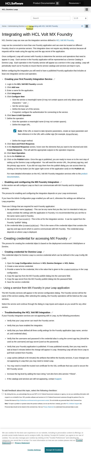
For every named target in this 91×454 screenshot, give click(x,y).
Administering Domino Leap (18, 26)
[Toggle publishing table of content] (86, 26)
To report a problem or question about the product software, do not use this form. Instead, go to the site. (43, 402)
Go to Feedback (29, 28)
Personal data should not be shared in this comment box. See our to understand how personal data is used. (41, 405)
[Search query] (50, 18)
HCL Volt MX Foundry (65, 40)
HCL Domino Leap (10, 9)
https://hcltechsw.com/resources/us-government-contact (33, 399)
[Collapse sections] (82, 26)
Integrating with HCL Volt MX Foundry (44, 26)
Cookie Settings (34, 450)
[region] (45, 441)
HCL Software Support (72, 402)
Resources (74, 3)
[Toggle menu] (86, 9)
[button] (2, 79)
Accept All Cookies (54, 450)
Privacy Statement (48, 405)
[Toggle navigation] (57, 3)
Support (58, 378)
